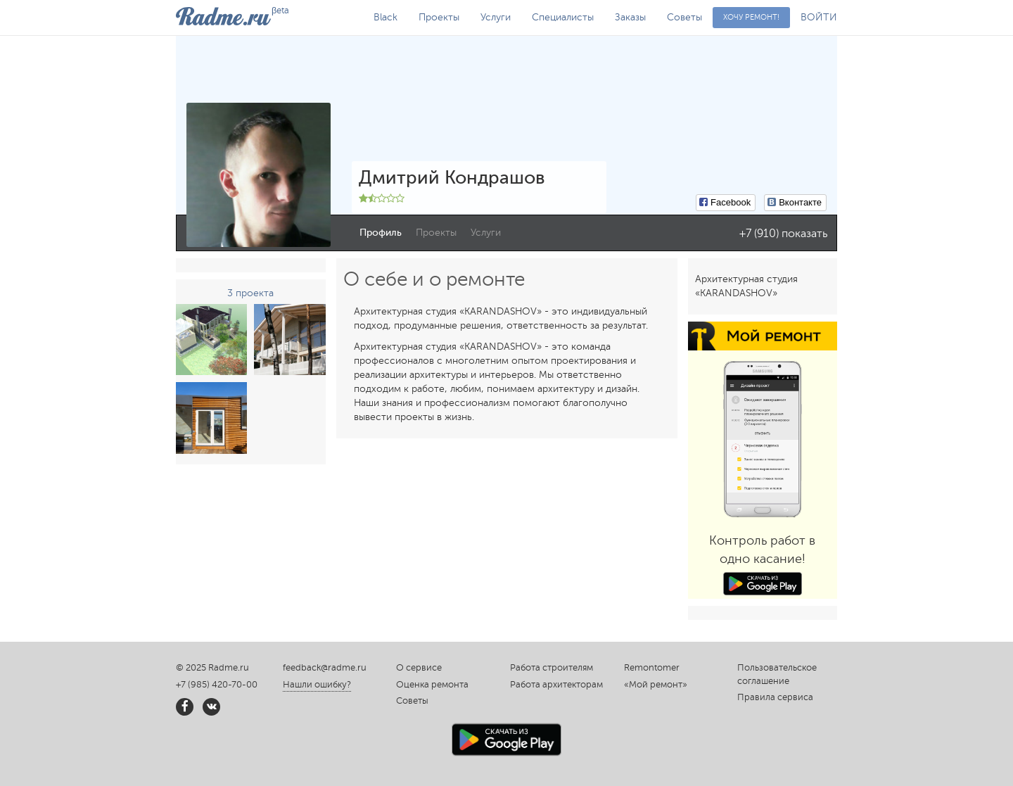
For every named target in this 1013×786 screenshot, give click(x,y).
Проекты (439, 17)
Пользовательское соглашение (777, 674)
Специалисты (563, 17)
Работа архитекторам (556, 685)
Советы (684, 17)
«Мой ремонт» (655, 685)
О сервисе (419, 668)
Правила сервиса (775, 697)
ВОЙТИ (819, 17)
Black (385, 17)
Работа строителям (551, 668)
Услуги (495, 17)
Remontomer (652, 668)
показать (804, 233)
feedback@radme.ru (325, 668)
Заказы (630, 17)
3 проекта (250, 293)
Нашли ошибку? (317, 685)
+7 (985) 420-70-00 (216, 685)
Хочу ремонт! (751, 17)
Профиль (380, 232)
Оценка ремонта (432, 685)
